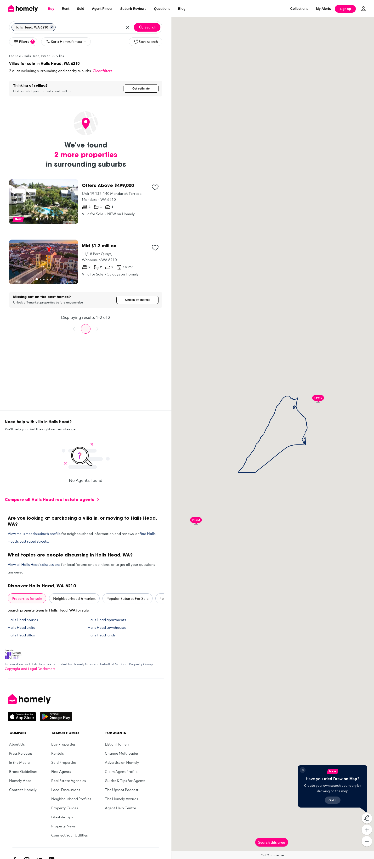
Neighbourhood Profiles (71, 799)
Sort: (66, 42)
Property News (63, 826)
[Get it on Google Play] (56, 717)
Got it (333, 800)
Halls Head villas (21, 635)
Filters (24, 41)
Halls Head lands (101, 635)
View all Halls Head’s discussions (34, 564)
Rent (65, 9)
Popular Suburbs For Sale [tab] (127, 598)
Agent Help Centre (120, 808)
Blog (182, 9)
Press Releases (20, 753)
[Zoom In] (367, 830)
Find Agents (61, 771)
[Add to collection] (155, 187)
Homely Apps (20, 781)
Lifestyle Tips (62, 817)
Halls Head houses (23, 620)
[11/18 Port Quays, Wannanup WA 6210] (85, 262)
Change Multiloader (121, 753)
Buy (51, 9)
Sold (80, 9)
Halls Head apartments (107, 620)
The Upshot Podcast (121, 790)
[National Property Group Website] (13, 653)
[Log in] (363, 8)
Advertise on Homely (122, 762)
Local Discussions (65, 790)
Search (147, 27)
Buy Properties (63, 744)
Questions (162, 9)
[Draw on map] (367, 818)
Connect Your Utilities (69, 835)
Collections (299, 9)
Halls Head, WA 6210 (38, 56)
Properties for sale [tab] (27, 598)
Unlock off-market (137, 300)
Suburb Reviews (133, 9)
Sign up (345, 9)
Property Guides (64, 808)
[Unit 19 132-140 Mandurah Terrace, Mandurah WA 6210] (85, 201)
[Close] (303, 770)
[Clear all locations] (127, 27)
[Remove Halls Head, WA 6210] (52, 27)
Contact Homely (23, 790)
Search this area (271, 842)
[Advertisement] (85, 377)
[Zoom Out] (367, 841)
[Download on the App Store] (24, 717)
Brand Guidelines (23, 771)
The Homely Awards (121, 799)
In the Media (19, 762)
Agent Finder (102, 9)
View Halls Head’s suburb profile (34, 534)
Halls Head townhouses (107, 627)
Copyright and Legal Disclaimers (30, 669)
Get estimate (141, 88)
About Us (17, 744)
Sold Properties (63, 762)
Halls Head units (21, 627)
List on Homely (117, 744)
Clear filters (102, 70)
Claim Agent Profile (121, 771)
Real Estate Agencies (68, 781)
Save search (145, 41)
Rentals (57, 753)
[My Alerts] (323, 8)
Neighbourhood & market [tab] (74, 598)
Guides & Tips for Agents (125, 781)
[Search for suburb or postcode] (89, 27)
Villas (60, 56)
